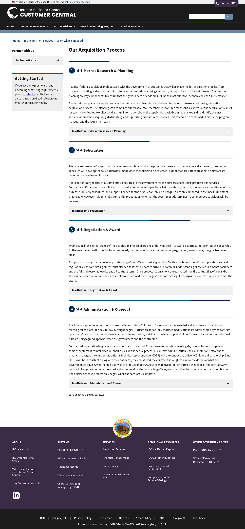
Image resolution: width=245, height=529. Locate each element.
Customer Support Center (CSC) (158, 467)
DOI (42, 518)
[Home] (45, 16)
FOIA (161, 518)
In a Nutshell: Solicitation (88, 210)
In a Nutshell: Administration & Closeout (98, 383)
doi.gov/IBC (59, 518)
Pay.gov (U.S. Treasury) (207, 450)
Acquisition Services (114, 449)
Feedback (199, 518)
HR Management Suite (71, 458)
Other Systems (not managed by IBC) (68, 485)
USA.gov (179, 518)
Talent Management (70, 475)
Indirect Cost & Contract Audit (117, 476)
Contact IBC (228, 3)
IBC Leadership (20, 449)
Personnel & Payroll (70, 449)
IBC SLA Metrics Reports (162, 449)
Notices (124, 518)
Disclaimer (105, 518)
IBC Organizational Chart (23, 459)
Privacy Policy (82, 518)
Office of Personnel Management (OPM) (206, 459)
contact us (30, 94)
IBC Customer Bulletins (161, 457)
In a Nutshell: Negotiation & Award (94, 290)
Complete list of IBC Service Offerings (159, 479)
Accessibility (143, 518)
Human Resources (113, 466)
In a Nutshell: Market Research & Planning (99, 131)
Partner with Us (26, 60)
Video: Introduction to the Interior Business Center (24, 472)
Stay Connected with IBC (26, 485)
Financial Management (116, 457)
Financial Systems (67, 466)
